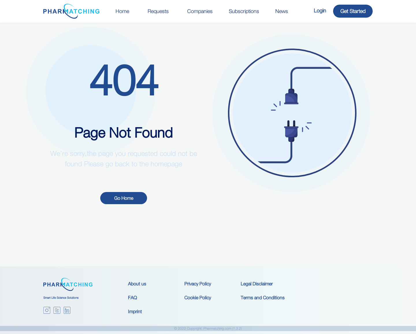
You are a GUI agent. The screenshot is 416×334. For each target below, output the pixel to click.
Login (320, 11)
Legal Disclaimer (257, 283)
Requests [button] (158, 11)
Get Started (352, 11)
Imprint (135, 311)
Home (122, 11)
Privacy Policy (197, 283)
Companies (200, 11)
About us (137, 283)
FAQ (132, 297)
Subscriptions (244, 11)
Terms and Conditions (263, 297)
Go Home (123, 198)
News (281, 11)
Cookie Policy (197, 297)
